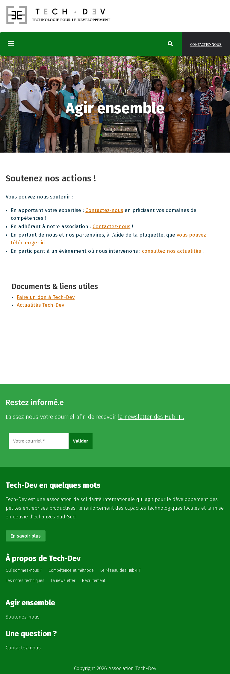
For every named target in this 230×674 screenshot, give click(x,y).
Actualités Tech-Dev (40, 305)
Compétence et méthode (71, 570)
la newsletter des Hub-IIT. (151, 416)
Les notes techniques (25, 580)
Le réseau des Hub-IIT (120, 570)
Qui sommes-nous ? (24, 570)
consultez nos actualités (171, 251)
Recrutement (93, 580)
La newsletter (63, 580)
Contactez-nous (206, 44)
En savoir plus (25, 536)
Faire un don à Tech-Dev (46, 297)
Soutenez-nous (23, 617)
